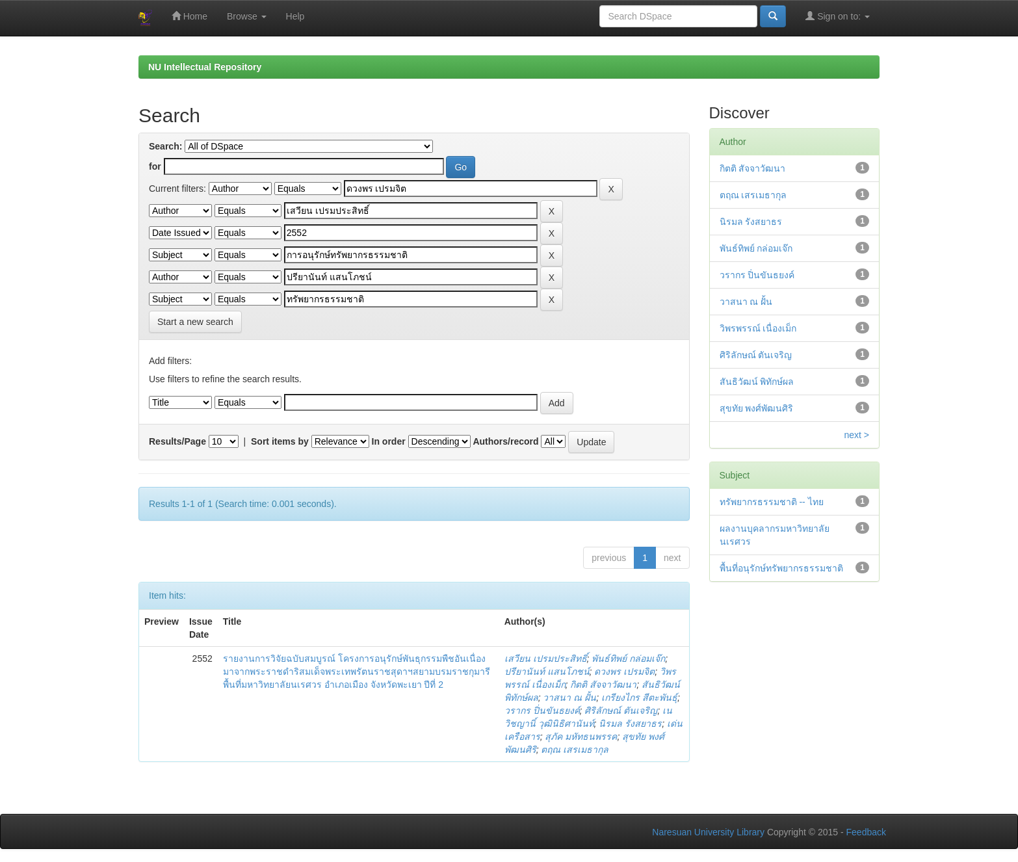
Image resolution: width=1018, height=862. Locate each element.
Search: (165, 146)
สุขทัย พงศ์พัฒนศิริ (757, 408)
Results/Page (177, 441)
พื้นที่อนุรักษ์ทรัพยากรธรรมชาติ (781, 568)
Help (295, 16)
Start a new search (195, 322)
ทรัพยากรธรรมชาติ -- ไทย (772, 502)
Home (189, 15)
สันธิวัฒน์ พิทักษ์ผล (757, 381)
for (155, 166)
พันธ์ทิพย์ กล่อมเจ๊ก (628, 658)
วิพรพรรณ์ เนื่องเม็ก (758, 328)
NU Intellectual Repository (204, 67)
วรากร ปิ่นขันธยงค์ (542, 710)
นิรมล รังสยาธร (630, 723)
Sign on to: (837, 15)
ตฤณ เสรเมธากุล (574, 749)
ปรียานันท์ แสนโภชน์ (547, 671)
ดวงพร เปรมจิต (624, 671)
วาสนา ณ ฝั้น (569, 697)
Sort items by (280, 441)
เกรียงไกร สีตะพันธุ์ (639, 697)
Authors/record (505, 441)
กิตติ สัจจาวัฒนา (603, 684)
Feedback (866, 832)
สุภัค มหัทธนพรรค (581, 736)
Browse (247, 16)
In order (389, 441)
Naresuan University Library (708, 832)
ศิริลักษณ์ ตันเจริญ (620, 710)
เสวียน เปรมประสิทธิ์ (545, 658)
